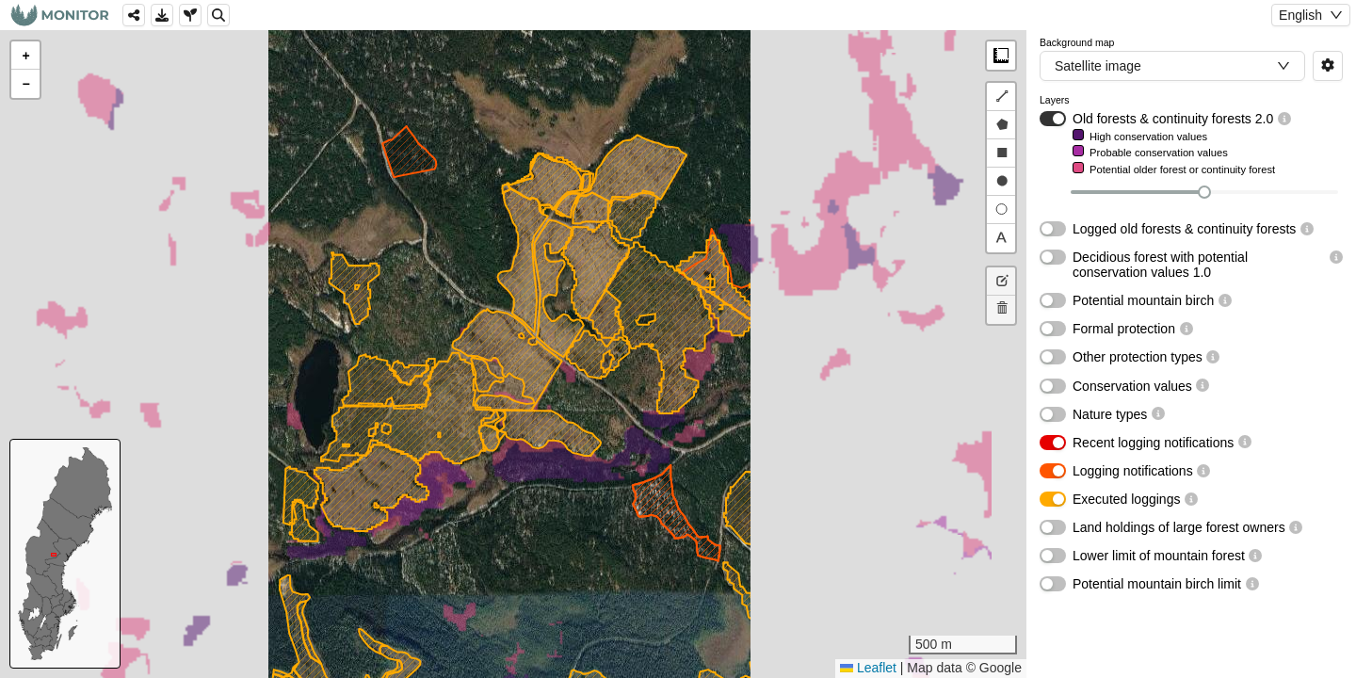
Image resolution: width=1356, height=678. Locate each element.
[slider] (1204, 192)
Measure (1001, 55)
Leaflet (868, 667)
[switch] (1053, 118)
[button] (25, 55)
